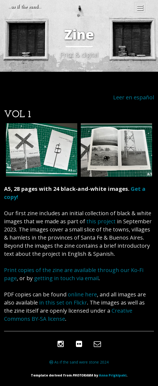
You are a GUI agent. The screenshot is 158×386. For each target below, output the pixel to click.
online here (82, 294)
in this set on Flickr (63, 302)
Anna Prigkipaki (112, 375)
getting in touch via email (66, 278)
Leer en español (133, 97)
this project (101, 221)
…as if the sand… (24, 6)
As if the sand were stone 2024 (79, 362)
